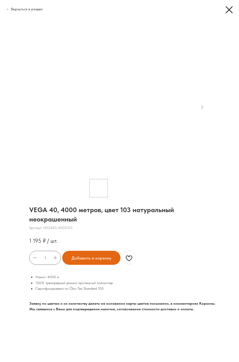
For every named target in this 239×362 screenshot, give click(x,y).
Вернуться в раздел (27, 9)
